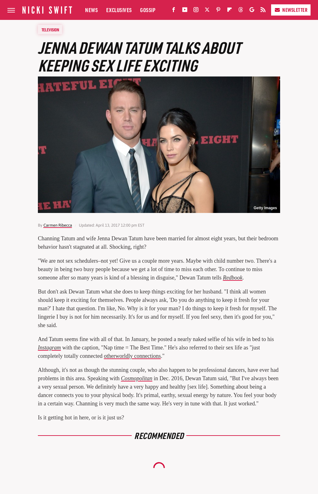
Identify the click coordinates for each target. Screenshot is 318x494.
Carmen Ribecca (57, 225)
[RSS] (263, 11)
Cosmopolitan (136, 378)
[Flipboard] (229, 11)
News (91, 9)
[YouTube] (185, 11)
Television (50, 29)
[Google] (252, 11)
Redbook (233, 278)
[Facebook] (173, 11)
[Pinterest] (218, 11)
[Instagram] (196, 11)
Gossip (147, 9)
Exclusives (119, 9)
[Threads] (241, 11)
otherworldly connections (132, 356)
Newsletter (290, 10)
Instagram (49, 347)
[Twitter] (207, 11)
